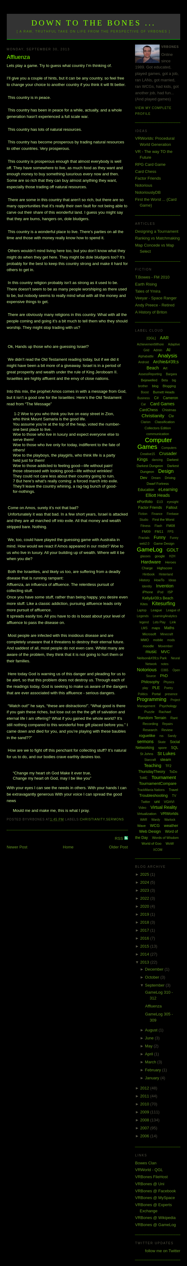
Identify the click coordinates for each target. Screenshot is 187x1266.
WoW (170, 843)
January (152, 1078)
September (155, 985)
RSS (119, 838)
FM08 (170, 526)
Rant (173, 718)
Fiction (142, 514)
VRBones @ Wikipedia (155, 1217)
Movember (165, 646)
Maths (169, 628)
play (145, 688)
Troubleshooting (153, 795)
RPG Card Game (150, 164)
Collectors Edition (158, 428)
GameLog (149, 549)
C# (156, 398)
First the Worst (163, 519)
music (151, 651)
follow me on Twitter (163, 1250)
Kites (144, 604)
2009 (145, 1112)
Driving (170, 478)
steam (165, 759)
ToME (144, 778)
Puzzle (149, 712)
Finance (157, 514)
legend (144, 622)
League (156, 610)
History (144, 580)
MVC (165, 651)
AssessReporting (150, 374)
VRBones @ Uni (149, 1184)
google (160, 556)
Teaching (152, 765)
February (153, 1070)
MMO (145, 640)
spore (162, 748)
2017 (145, 930)
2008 (145, 1120)
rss (161, 736)
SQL (174, 748)
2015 (145, 946)
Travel (173, 790)
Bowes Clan (145, 1163)
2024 (145, 882)
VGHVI (169, 802)
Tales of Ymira (147, 291)
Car (143, 404)
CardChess (148, 410)
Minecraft (166, 634)
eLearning (167, 489)
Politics (143, 694)
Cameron (170, 398)
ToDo (173, 771)
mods (171, 640)
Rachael (165, 712)
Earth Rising (146, 284)
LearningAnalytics (165, 616)
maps (156, 628)
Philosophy (150, 682)
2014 (145, 954)
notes (164, 664)
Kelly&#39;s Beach (157, 598)
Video (142, 807)
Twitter (145, 802)
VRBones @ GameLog (155, 1224)
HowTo (159, 580)
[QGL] (151, 338)
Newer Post (17, 847)
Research (150, 730)
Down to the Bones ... (93, 22)
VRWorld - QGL (149, 1169)
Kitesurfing (163, 603)
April (149, 1054)
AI (168, 349)
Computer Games (154, 443)
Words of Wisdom (165, 837)
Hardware (151, 561)
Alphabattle (145, 356)
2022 (145, 898)
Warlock (169, 819)
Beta (164, 380)
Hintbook (148, 574)
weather (171, 825)
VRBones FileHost (151, 1176)
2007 (145, 1128)
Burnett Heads (163, 392)
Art (165, 368)
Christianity (92, 819)
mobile (158, 640)
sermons (115, 819)
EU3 (160, 502)
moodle (148, 646)
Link (173, 622)
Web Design (150, 831)
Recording (150, 724)
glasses (145, 556)
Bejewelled (149, 380)
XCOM (157, 849)
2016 (145, 938)
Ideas (172, 580)
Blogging (169, 386)
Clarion (146, 422)
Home (68, 847)
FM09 (146, 531)
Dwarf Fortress (158, 483)
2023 (145, 890)
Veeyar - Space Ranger (156, 298)
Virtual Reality (163, 807)
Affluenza (18, 57)
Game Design (164, 543)
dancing (157, 460)
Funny (160, 537)
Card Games (162, 403)
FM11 (159, 531)
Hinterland (166, 574)
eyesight (172, 502)
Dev (143, 477)
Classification (165, 422)
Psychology (168, 706)
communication (157, 434)
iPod (160, 592)
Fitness (145, 526)
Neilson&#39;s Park (152, 658)
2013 (145, 962)
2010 (145, 1104)
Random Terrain (152, 717)
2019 (145, 914)
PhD (164, 675)
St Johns (146, 754)
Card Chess (145, 171)
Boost (145, 392)
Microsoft (149, 634)
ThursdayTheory (151, 771)
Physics (169, 682)
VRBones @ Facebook (155, 1191)
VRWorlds (169, 813)
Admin (157, 350)
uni (157, 801)
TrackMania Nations (151, 790)
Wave (141, 826)
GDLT (173, 549)
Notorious (143, 185)
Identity (147, 586)
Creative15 (147, 454)
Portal (156, 694)
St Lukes (166, 753)
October (152, 977)
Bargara (171, 374)
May (149, 1046)
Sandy (172, 736)
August (151, 1030)
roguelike (147, 735)
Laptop (142, 610)
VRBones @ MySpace (155, 1197)
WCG (155, 825)
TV (174, 795)
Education (146, 490)
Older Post (118, 847)
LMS (144, 628)
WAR (143, 819)
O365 (164, 670)
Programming (151, 699)
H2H (172, 556)
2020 (145, 906)
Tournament (164, 777)
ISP (170, 592)
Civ (171, 416)
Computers (169, 448)
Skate (162, 742)
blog (155, 386)
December (155, 969)
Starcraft (150, 760)
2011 (145, 1096)
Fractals (143, 538)
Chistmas (169, 410)
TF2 (168, 766)
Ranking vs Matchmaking (157, 238)
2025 (145, 874)
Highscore (164, 568)
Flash (158, 526)
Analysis (167, 356)
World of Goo (151, 843)
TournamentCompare (158, 783)
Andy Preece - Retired (154, 305)
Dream (156, 478)
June (150, 1038)
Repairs (167, 724)
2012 (145, 1088)
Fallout (171, 507)
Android (143, 362)
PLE (156, 687)
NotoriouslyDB (148, 192)
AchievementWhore (150, 344)
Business (143, 398)
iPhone (147, 592)
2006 (145, 1136)
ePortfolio (145, 502)
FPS (170, 531)
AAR (164, 337)
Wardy (155, 819)
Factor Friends (148, 178)
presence (171, 694)
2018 (145, 922)
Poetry (168, 688)
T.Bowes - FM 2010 (152, 277)
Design (165, 471)
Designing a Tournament (156, 231)
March (151, 1062)
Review (167, 730)
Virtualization (147, 814)
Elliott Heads (157, 495)
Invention (164, 585)
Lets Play (159, 622)
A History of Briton (151, 312)
